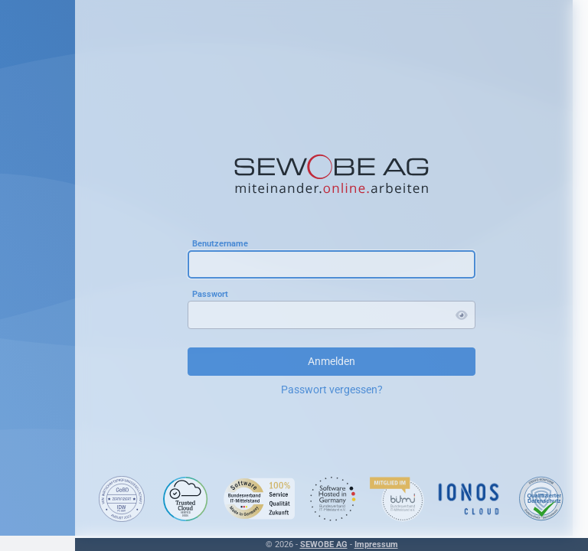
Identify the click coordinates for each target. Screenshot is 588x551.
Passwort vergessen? (332, 389)
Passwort (210, 294)
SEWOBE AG (324, 544)
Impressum (376, 544)
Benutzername (220, 244)
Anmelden (331, 361)
